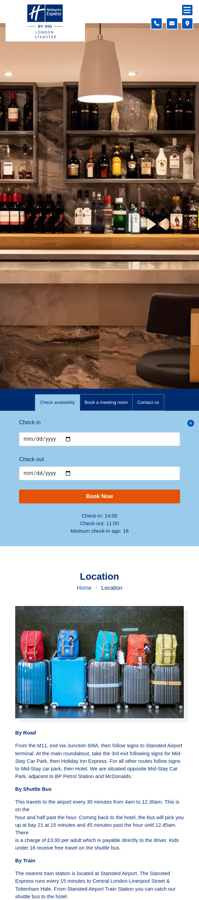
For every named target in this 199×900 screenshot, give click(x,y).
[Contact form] (172, 23)
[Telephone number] (156, 23)
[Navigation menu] (187, 10)
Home (84, 588)
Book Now (99, 496)
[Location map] (187, 23)
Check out (31, 459)
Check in (29, 422)
